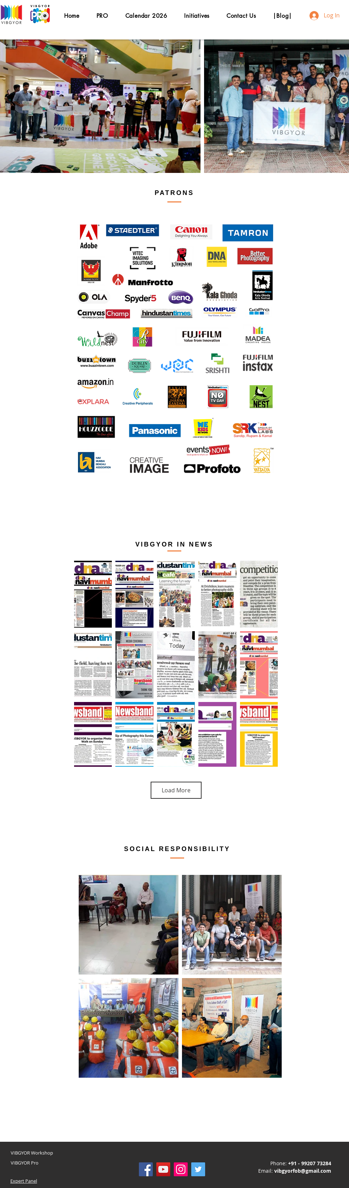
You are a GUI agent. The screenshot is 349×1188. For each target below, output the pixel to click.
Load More (176, 790)
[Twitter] (198, 1169)
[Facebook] (146, 1169)
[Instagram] (181, 1169)
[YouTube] (163, 1169)
